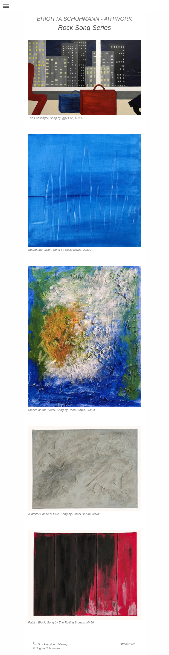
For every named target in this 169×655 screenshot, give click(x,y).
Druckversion (44, 644)
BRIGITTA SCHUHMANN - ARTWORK (84, 19)
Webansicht (128, 644)
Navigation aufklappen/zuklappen (84, 6)
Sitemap (62, 644)
